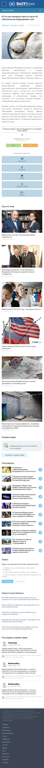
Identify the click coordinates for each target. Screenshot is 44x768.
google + (22, 195)
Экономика (6, 730)
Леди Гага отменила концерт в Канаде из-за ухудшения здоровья (19, 613)
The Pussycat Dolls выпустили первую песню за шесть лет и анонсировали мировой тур (20, 628)
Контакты (6, 756)
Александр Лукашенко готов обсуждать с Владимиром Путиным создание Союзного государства (18, 272)
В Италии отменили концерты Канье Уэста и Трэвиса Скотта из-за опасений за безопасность (20, 598)
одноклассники (22, 186)
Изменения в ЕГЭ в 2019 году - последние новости (21, 309)
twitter (22, 178)
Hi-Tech (4, 745)
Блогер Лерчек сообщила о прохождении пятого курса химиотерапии (21, 606)
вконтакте (22, 161)
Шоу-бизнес (6, 742)
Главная (5, 724)
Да (13, 145)
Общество (5, 25)
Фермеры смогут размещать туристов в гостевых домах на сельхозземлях (23, 656)
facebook (22, 169)
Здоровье (14, 25)
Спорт (4, 736)
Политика (5, 727)
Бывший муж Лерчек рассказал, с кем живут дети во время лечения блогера (21, 620)
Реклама (5, 759)
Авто (4, 751)
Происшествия (7, 733)
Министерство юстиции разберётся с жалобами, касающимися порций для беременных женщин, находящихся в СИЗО (20, 426)
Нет (30, 145)
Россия (21, 25)
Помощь (5, 762)
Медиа (4, 748)
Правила (5, 754)
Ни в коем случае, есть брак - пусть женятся (21, 572)
